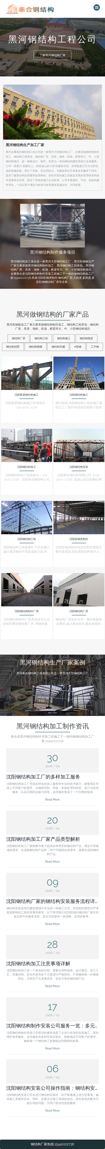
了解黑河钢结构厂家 (53, 55)
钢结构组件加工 (26, 698)
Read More (52, 799)
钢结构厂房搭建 (52, 699)
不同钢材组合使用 (78, 698)
